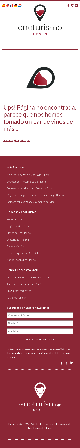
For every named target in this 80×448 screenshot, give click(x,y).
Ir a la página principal (16, 140)
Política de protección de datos (39, 428)
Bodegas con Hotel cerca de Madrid (27, 181)
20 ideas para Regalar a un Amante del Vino (31, 201)
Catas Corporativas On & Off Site (25, 253)
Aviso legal (65, 424)
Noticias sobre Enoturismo (21, 259)
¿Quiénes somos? (16, 297)
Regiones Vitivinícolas (19, 226)
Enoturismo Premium (18, 239)
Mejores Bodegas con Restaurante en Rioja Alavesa (35, 195)
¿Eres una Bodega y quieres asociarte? (28, 277)
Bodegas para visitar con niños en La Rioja (29, 188)
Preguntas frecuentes (19, 290)
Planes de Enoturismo (19, 232)
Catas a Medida (15, 246)
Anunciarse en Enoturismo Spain (24, 284)
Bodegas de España (17, 219)
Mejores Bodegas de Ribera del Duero (28, 174)
